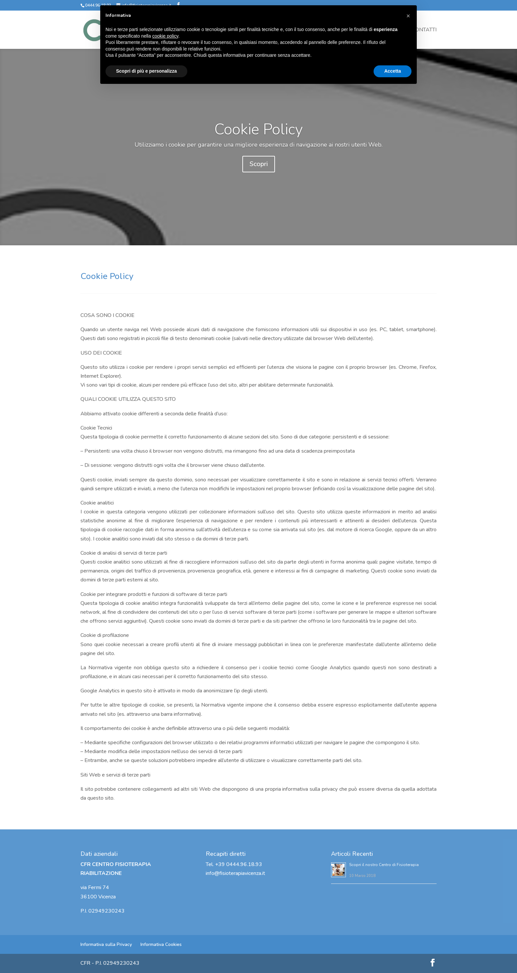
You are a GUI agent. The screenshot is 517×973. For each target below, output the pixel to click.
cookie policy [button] (165, 36)
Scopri (259, 171)
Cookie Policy (258, 136)
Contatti (424, 30)
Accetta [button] (392, 71)
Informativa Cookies (161, 944)
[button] (408, 16)
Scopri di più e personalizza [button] (146, 71)
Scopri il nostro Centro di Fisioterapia (384, 864)
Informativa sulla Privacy (106, 944)
